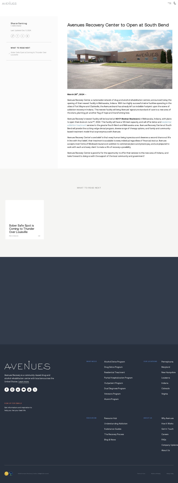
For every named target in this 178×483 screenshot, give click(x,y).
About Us (165, 450)
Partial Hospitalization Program (115, 378)
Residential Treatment (114, 372)
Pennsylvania (167, 362)
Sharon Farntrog (19, 23)
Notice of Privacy (156, 473)
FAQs (163, 440)
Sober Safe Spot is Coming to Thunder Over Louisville (28, 54)
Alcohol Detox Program (114, 362)
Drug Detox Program (113, 367)
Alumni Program (111, 399)
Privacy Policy (170, 473)
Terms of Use (141, 473)
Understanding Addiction (115, 424)
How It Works (167, 424)
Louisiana (165, 378)
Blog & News (110, 440)
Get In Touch (167, 429)
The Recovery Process (114, 434)
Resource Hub (110, 418)
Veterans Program (112, 394)
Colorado (165, 388)
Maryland (165, 367)
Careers (165, 434)
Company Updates (167, 445)
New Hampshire (167, 372)
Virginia (164, 394)
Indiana (165, 383)
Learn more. (24, 382)
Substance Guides (112, 429)
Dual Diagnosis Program (115, 388)
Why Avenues (167, 418)
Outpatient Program (113, 383)
